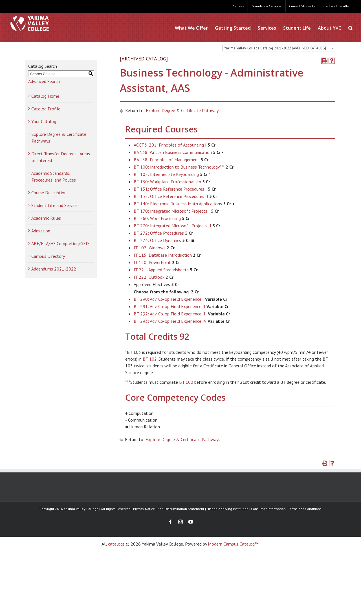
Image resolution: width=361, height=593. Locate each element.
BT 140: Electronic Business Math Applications (178, 203)
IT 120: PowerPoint (152, 262)
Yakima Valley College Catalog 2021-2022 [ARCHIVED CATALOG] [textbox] (275, 48)
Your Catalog (43, 121)
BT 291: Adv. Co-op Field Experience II (169, 306)
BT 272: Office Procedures (159, 233)
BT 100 (186, 382)
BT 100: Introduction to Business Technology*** (179, 167)
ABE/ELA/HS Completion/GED (60, 243)
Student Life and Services (55, 205)
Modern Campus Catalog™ (233, 544)
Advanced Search (44, 81)
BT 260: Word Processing (157, 218)
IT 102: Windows (150, 247)
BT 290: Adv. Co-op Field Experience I (169, 299)
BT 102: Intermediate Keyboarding (166, 174)
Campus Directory (48, 256)
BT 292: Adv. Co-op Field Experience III (170, 314)
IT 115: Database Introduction (163, 255)
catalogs (116, 544)
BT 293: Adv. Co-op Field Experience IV (170, 321)
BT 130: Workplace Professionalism (167, 181)
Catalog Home (45, 96)
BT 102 (150, 359)
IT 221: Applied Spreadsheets (161, 269)
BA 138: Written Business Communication (173, 152)
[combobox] (279, 48)
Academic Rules (46, 218)
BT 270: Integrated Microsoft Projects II (172, 225)
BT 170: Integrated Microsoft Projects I (172, 211)
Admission (40, 231)
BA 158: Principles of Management (166, 159)
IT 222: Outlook (149, 277)
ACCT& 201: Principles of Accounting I (170, 145)
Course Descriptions (50, 192)
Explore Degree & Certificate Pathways (183, 110)
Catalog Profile (45, 109)
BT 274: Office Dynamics (157, 240)
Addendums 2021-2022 (53, 269)
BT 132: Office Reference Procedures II (171, 196)
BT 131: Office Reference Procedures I (170, 189)
